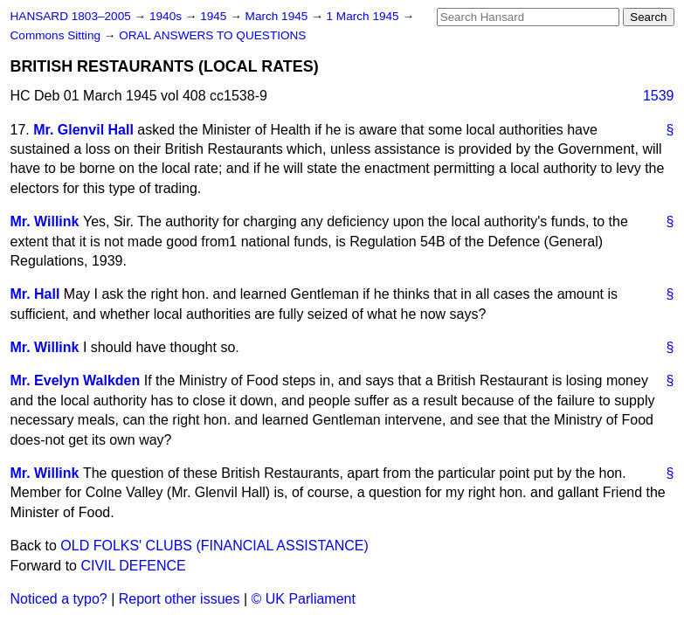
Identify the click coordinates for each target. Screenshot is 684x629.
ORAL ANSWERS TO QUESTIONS (212, 35)
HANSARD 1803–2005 (70, 16)
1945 (215, 16)
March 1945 (278, 16)
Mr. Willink (44, 221)
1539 (658, 95)
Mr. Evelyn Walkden (75, 380)
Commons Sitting (57, 35)
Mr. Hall (35, 294)
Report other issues (179, 598)
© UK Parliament (304, 598)
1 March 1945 (365, 16)
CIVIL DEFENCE (132, 565)
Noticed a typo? (58, 598)
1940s (167, 16)
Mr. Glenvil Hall (83, 129)
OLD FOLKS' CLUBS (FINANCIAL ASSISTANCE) (214, 545)
